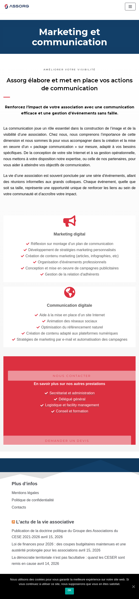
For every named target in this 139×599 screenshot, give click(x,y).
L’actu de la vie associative (45, 521)
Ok (69, 590)
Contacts (19, 507)
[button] (67, 447)
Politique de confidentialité (33, 500)
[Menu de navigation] (130, 6)
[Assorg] (17, 6)
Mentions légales (25, 493)
